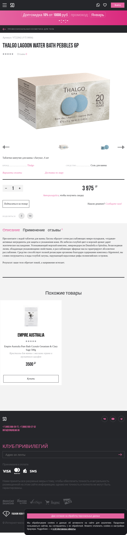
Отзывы (22, 54)
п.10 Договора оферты (64, 529)
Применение (34, 230)
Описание (11, 230)
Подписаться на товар (16, 204)
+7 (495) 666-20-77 (11, 427)
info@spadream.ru (11, 430)
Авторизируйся (51, 195)
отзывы (55, 230)
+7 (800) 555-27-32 (28, 427)
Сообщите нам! (114, 204)
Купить (31, 378)
